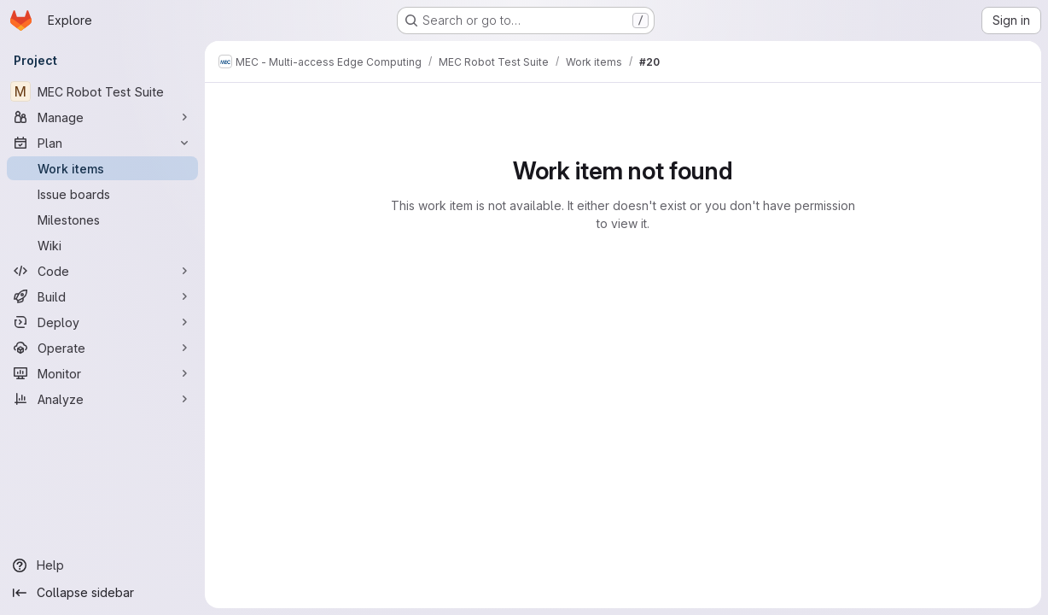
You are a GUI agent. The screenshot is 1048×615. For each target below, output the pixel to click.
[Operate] (102, 348)
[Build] (102, 296)
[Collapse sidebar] (102, 593)
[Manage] (102, 117)
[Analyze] (102, 399)
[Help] (102, 565)
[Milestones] (102, 219)
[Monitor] (102, 373)
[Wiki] (102, 245)
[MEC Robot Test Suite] (102, 91)
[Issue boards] (102, 194)
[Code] (102, 271)
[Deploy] (102, 322)
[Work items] (102, 168)
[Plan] (102, 143)
